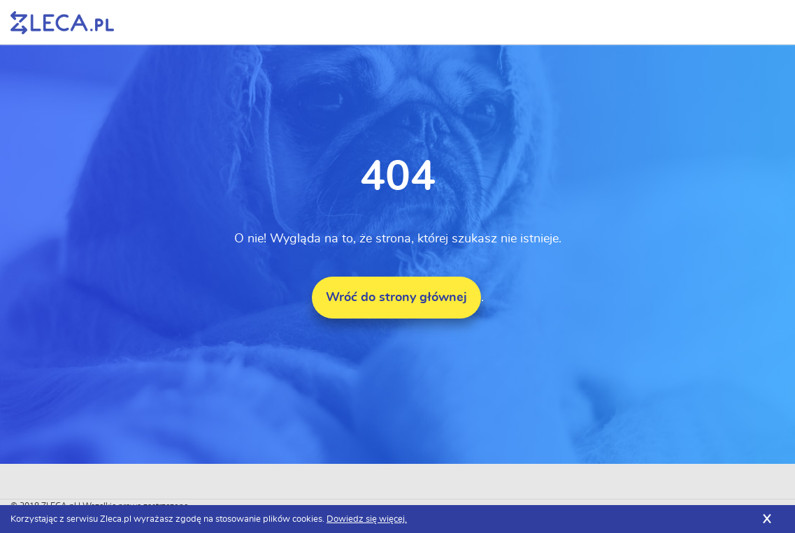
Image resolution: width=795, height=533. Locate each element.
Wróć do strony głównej (396, 297)
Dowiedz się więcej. (367, 519)
